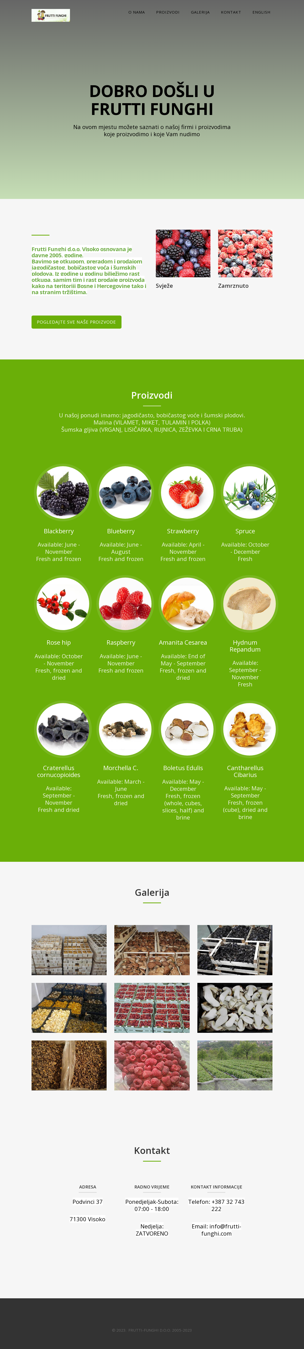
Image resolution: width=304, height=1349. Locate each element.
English (261, 12)
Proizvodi (168, 12)
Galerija (200, 12)
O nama (136, 12)
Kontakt (231, 12)
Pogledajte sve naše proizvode (76, 322)
